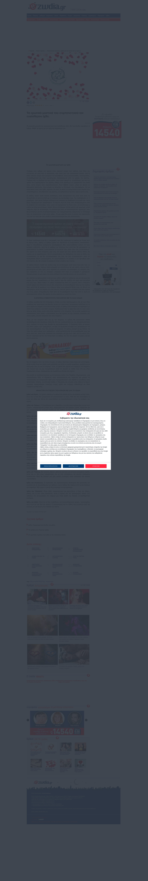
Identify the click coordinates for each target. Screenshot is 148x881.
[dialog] (74, 440)
